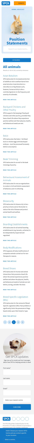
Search (6, 49)
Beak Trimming (10, 159)
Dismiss (32, 430)
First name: (7, 368)
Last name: (6, 378)
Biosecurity (8, 201)
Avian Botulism (10, 75)
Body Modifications (12, 247)
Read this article (10, 99)
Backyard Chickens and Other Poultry (14, 108)
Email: (5, 389)
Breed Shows (9, 268)
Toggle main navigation (31, 3)
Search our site (28, 3)
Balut (5, 135)
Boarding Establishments (15, 224)
